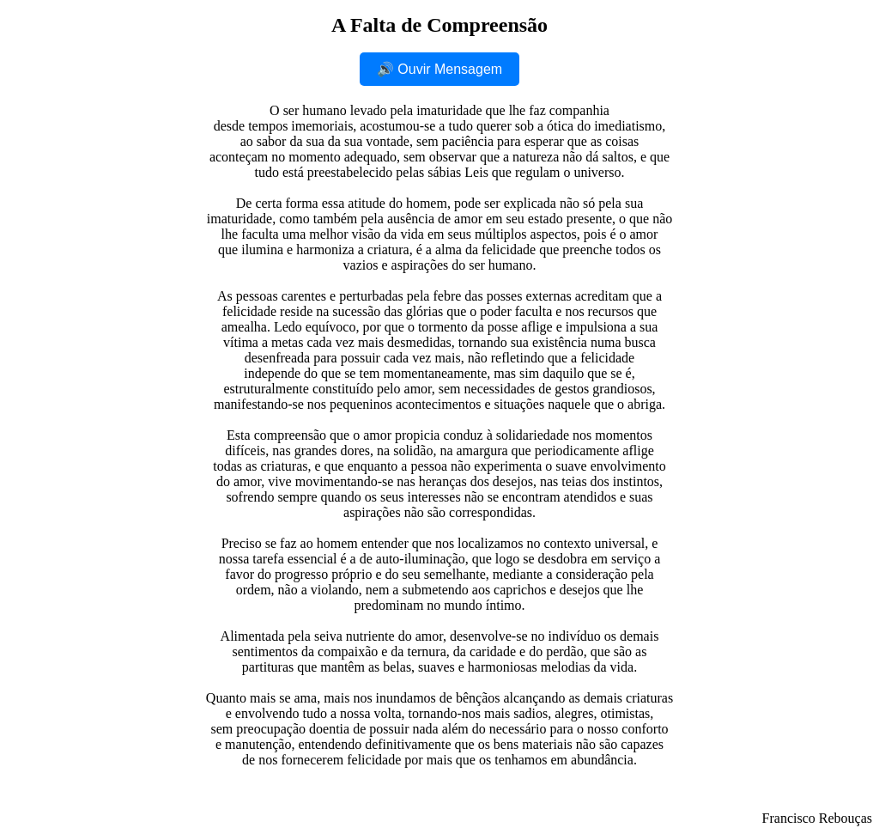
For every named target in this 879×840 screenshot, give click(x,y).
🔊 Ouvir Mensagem (439, 69)
